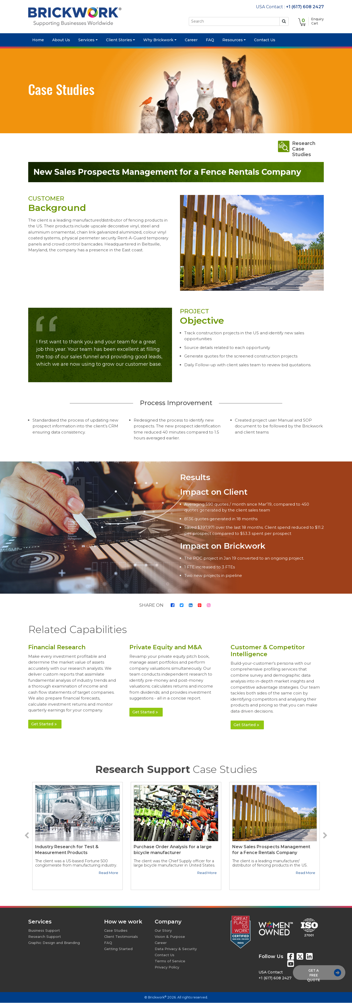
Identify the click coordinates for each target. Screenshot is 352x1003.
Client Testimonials (121, 937)
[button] (26, 836)
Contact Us (264, 40)
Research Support (44, 937)
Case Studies (116, 931)
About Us (61, 40)
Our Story (163, 931)
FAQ (210, 40)
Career (191, 40)
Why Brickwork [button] (158, 40)
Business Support (44, 931)
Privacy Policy (167, 967)
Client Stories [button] (119, 40)
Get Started (44, 724)
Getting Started (118, 949)
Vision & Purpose (170, 937)
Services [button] (86, 40)
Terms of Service (170, 961)
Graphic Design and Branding (54, 943)
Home (40, 40)
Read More (108, 873)
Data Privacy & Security (176, 949)
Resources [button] (232, 40)
